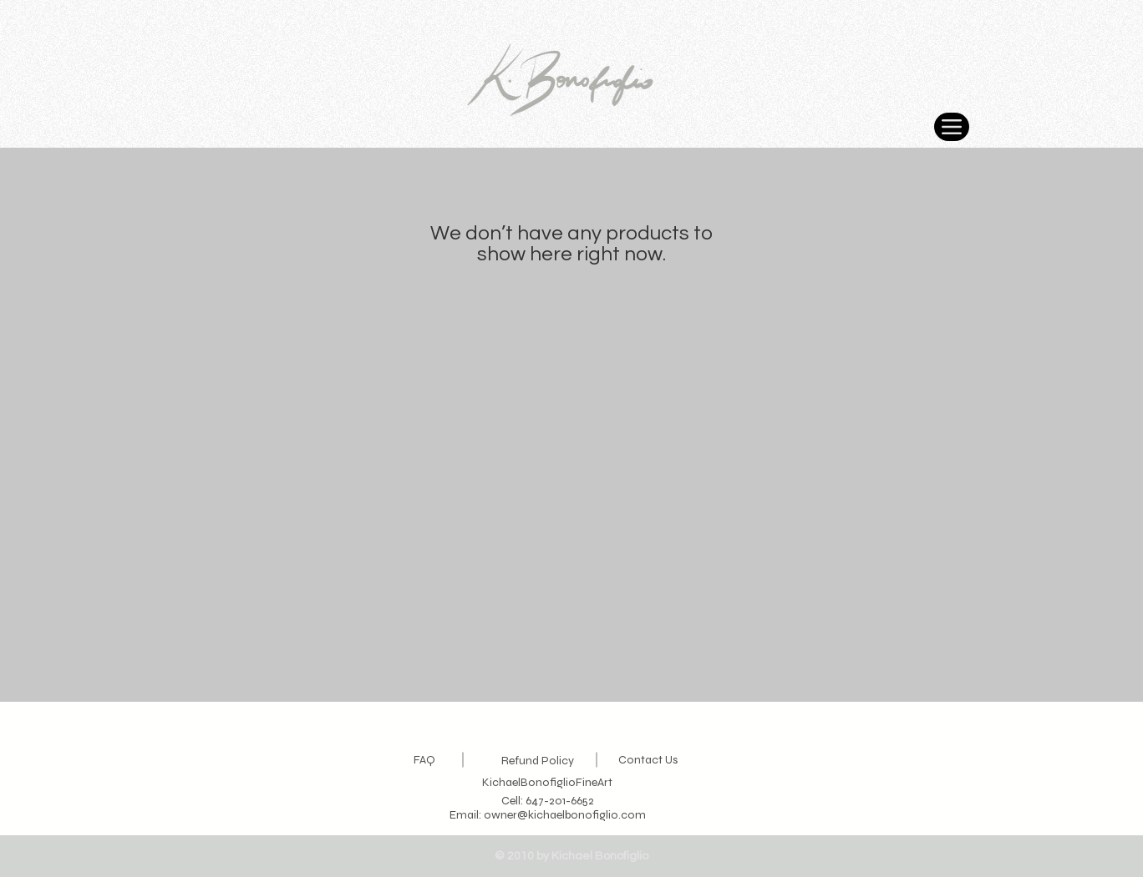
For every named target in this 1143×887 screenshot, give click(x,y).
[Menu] (951, 127)
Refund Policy (537, 760)
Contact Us (648, 760)
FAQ (424, 760)
